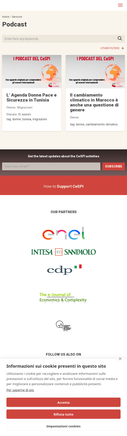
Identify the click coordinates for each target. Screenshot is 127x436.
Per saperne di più (20, 390)
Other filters (110, 48)
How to (64, 186)
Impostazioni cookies (63, 426)
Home (5, 16)
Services (17, 16)
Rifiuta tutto (63, 414)
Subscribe (113, 166)
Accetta (63, 402)
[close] (120, 358)
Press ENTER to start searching (121, 38)
